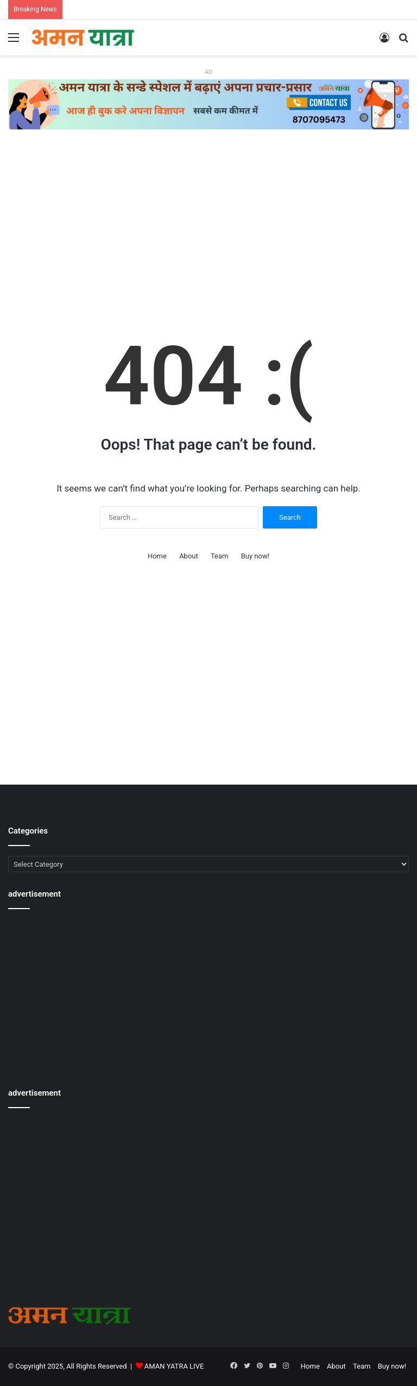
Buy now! (255, 556)
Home (157, 556)
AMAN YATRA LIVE (174, 1366)
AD (208, 72)
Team (220, 556)
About (188, 556)
